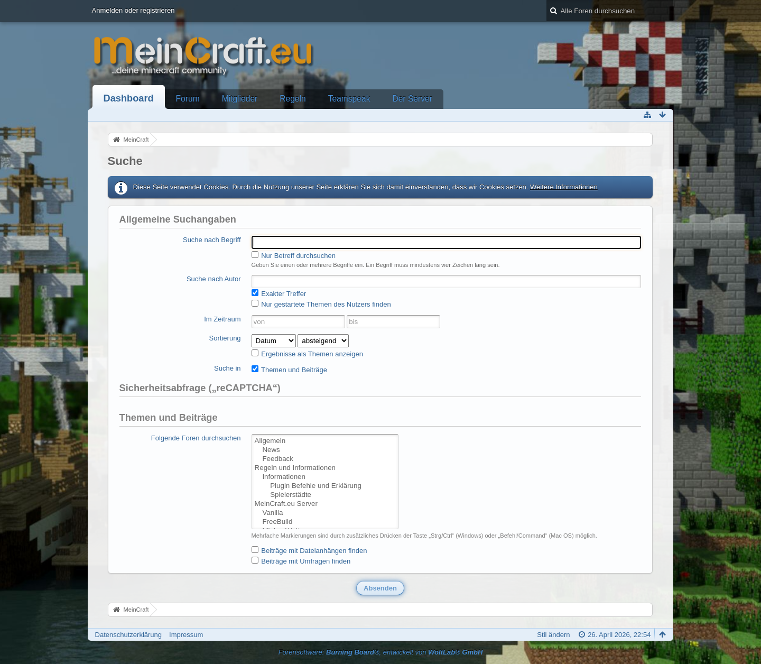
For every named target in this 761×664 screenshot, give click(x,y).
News (325, 450)
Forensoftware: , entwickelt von (381, 652)
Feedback (325, 459)
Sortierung (225, 338)
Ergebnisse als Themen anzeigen (307, 353)
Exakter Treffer (279, 293)
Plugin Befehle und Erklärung (325, 486)
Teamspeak (349, 98)
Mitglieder (240, 98)
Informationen (325, 477)
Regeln (292, 98)
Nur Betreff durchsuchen (294, 255)
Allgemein (325, 441)
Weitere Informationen (564, 187)
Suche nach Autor (214, 279)
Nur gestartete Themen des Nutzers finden (321, 304)
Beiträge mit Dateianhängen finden (309, 550)
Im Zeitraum (222, 319)
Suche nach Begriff (212, 240)
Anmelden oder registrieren (133, 10)
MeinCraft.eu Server (325, 504)
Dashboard (129, 98)
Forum (188, 98)
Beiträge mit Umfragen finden (301, 561)
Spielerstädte (325, 495)
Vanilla (325, 513)
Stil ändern (553, 635)
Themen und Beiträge (289, 369)
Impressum (186, 635)
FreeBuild (325, 522)
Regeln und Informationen (325, 468)
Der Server (412, 98)
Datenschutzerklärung (128, 635)
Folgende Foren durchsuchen (196, 438)
